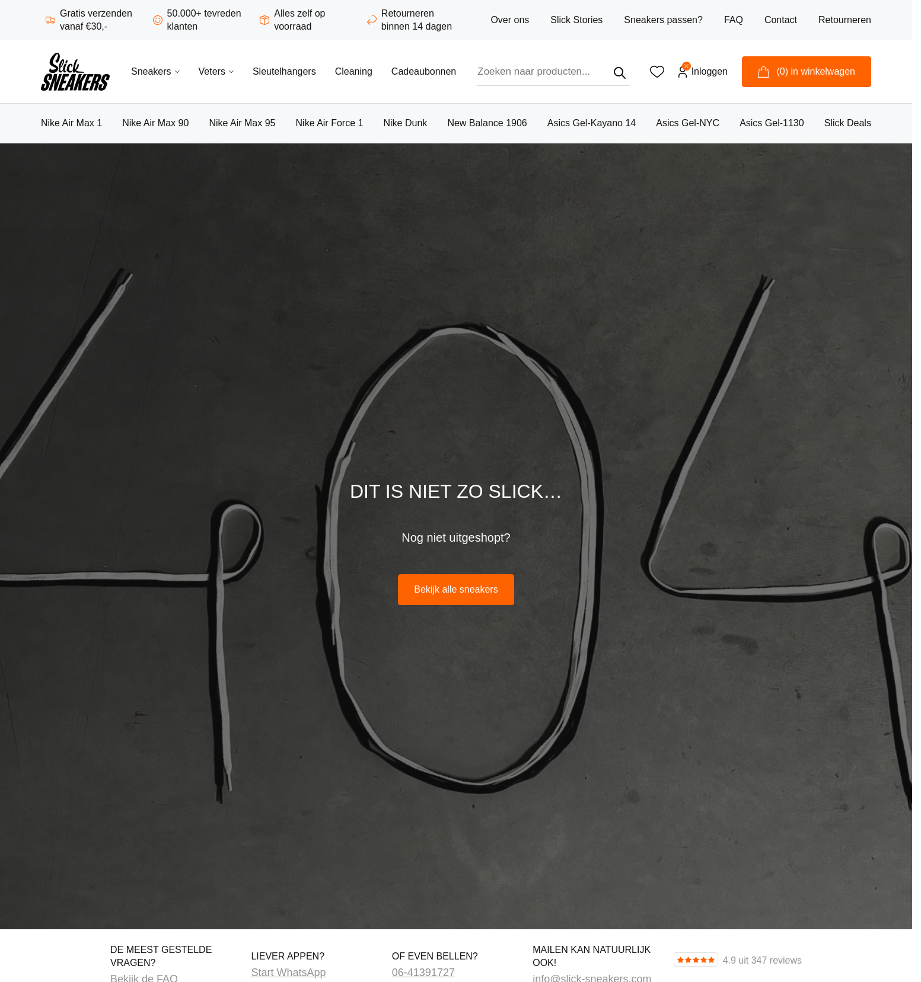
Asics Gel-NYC (687, 123)
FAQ (733, 20)
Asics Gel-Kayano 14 (591, 123)
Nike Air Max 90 (155, 123)
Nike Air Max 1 (71, 123)
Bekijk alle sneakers (456, 589)
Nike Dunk (405, 123)
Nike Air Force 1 (330, 123)
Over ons (509, 20)
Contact (780, 20)
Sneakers (155, 71)
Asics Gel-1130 (772, 123)
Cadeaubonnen (423, 71)
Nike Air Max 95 (242, 123)
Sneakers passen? (663, 20)
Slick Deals (847, 123)
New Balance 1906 (487, 123)
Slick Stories (576, 20)
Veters (216, 71)
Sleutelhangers (284, 71)
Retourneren (844, 20)
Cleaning (353, 71)
